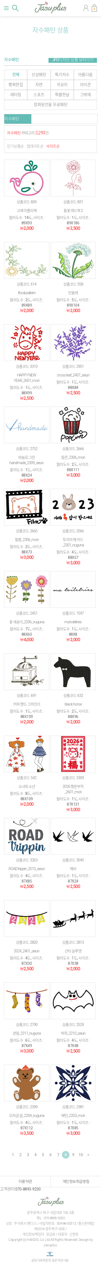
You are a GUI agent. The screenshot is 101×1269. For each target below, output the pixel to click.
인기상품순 (15, 146)
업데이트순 (35, 146)
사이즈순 (53, 146)
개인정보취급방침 (75, 1181)
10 (81, 1155)
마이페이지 (85, 8)
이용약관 (25, 1181)
